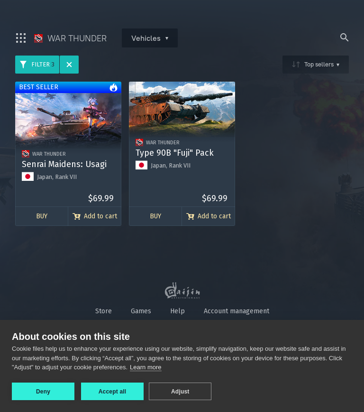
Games (141, 311)
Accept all (113, 391)
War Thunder (70, 38)
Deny (43, 391)
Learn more (145, 368)
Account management (236, 311)
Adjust (182, 391)
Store (103, 311)
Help (177, 311)
